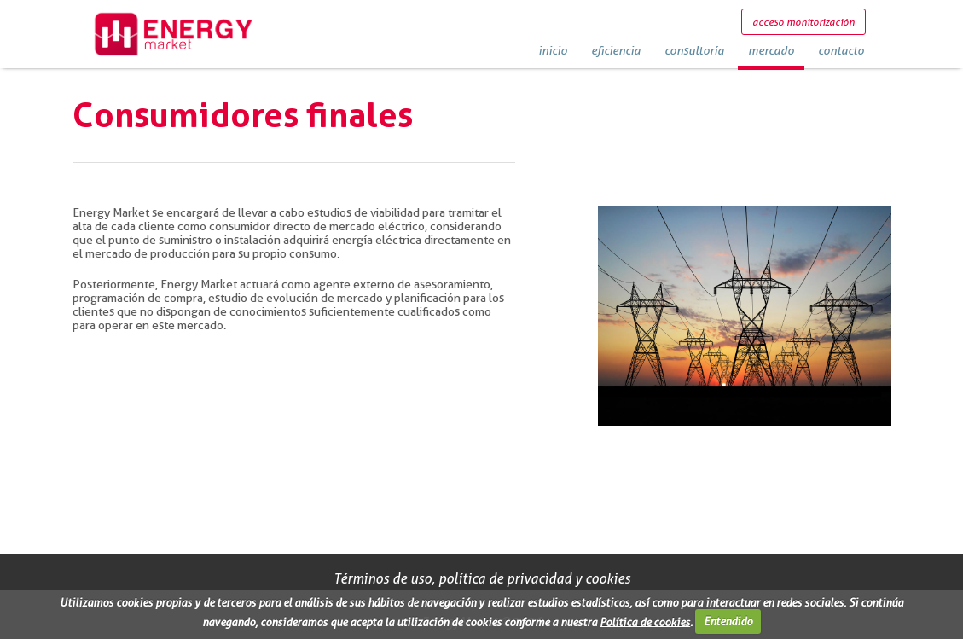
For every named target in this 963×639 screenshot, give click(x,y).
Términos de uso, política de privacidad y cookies (482, 579)
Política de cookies (645, 621)
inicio (552, 50)
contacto (841, 50)
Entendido (728, 621)
